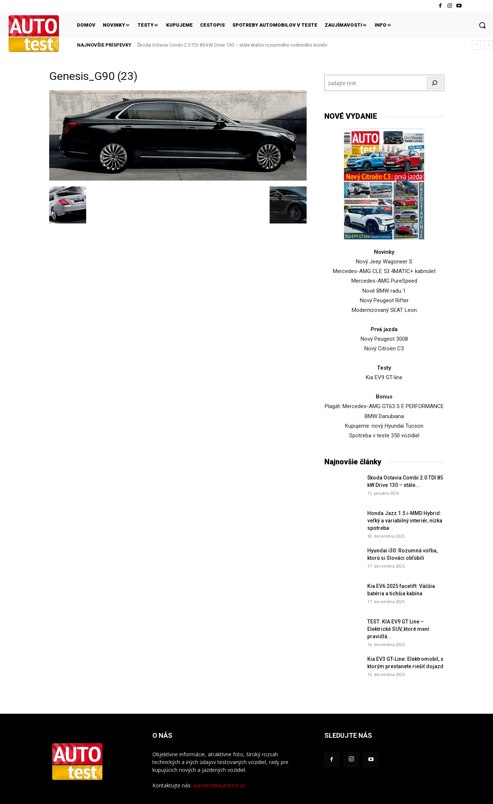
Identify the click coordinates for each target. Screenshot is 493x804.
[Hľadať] (434, 83)
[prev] (476, 45)
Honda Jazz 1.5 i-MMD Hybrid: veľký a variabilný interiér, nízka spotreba (404, 520)
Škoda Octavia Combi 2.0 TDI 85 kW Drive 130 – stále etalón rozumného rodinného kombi (232, 45)
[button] (482, 25)
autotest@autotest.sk (219, 785)
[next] (488, 45)
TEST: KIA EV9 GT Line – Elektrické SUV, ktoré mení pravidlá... (398, 629)
